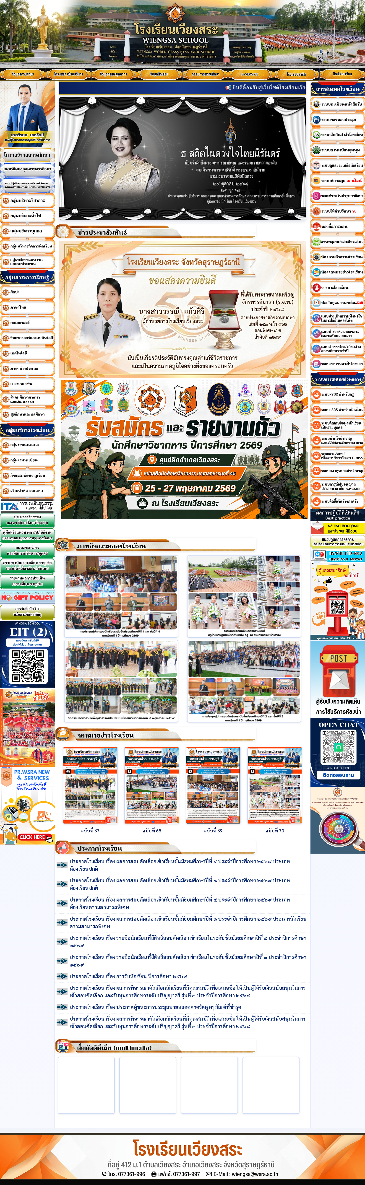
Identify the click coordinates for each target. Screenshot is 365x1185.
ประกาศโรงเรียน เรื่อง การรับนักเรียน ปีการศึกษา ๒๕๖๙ (128, 976)
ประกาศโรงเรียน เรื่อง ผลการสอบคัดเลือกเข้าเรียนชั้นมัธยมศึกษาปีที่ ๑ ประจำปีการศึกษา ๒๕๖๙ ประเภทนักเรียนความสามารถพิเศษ (188, 922)
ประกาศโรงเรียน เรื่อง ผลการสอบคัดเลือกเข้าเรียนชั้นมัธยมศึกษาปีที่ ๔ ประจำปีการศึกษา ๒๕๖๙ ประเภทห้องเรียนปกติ (180, 865)
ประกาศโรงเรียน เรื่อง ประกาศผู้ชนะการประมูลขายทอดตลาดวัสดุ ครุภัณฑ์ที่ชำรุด (155, 1007)
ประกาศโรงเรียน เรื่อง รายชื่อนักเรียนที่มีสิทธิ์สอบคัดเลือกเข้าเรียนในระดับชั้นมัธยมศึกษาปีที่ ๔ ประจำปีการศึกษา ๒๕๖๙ (188, 942)
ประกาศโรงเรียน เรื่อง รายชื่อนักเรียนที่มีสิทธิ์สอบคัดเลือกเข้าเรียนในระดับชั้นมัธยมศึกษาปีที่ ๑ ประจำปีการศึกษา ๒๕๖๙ (188, 961)
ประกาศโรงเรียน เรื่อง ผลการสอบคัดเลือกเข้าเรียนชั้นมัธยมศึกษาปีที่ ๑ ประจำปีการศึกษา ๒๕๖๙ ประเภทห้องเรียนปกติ (180, 884)
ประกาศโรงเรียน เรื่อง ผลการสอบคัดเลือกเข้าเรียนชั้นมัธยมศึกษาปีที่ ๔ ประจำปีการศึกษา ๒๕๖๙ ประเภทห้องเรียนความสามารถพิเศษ (180, 903)
